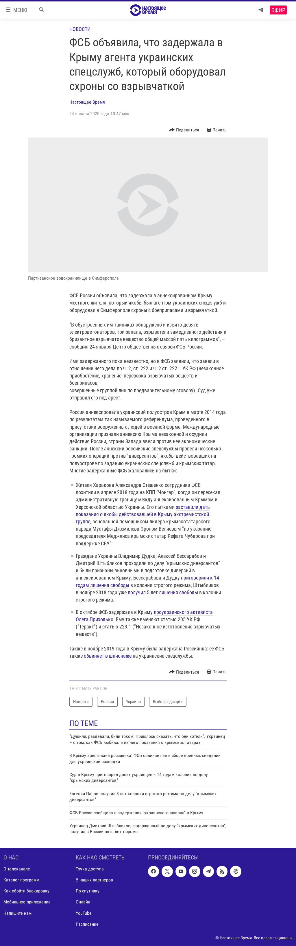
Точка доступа (90, 869)
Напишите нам (17, 913)
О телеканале (16, 869)
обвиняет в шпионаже (108, 656)
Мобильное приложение (27, 902)
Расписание (87, 924)
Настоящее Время (87, 102)
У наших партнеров (94, 880)
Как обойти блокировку (26, 891)
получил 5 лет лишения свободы (163, 592)
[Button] (184, 130)
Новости (79, 29)
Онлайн (83, 902)
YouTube (84, 913)
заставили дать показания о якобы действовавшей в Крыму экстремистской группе (143, 514)
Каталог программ (21, 880)
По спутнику (87, 891)
